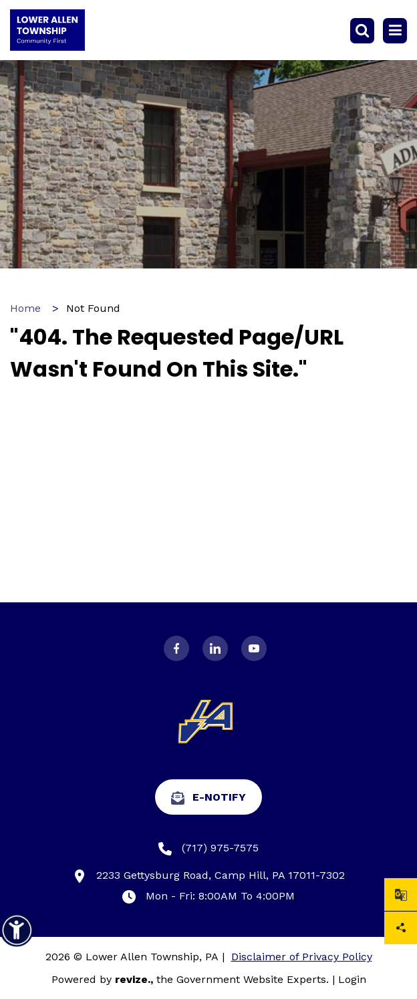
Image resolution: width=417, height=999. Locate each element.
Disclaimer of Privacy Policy (301, 956)
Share (401, 928)
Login (352, 979)
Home (25, 308)
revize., (134, 979)
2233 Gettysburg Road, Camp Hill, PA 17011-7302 (209, 876)
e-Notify (208, 798)
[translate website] (400, 894)
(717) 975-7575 (208, 848)
